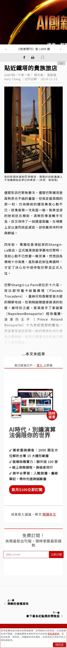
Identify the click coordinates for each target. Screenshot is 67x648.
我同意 (59, 644)
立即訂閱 (56, 554)
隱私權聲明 (53, 634)
